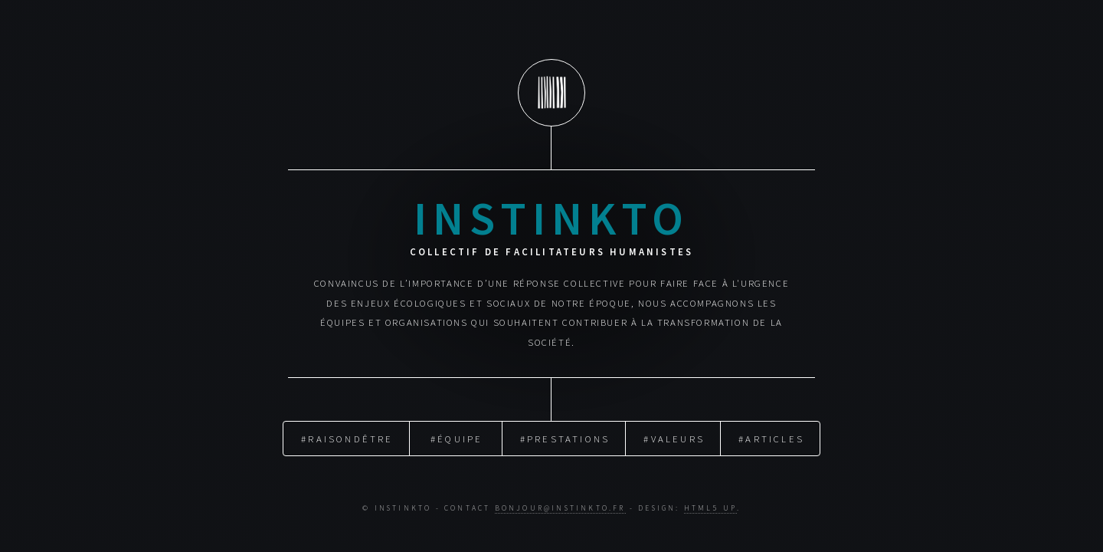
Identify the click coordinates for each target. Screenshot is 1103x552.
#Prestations (565, 438)
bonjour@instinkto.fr (560, 508)
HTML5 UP (710, 508)
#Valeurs (674, 438)
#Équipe (456, 438)
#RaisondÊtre (347, 438)
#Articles (771, 438)
